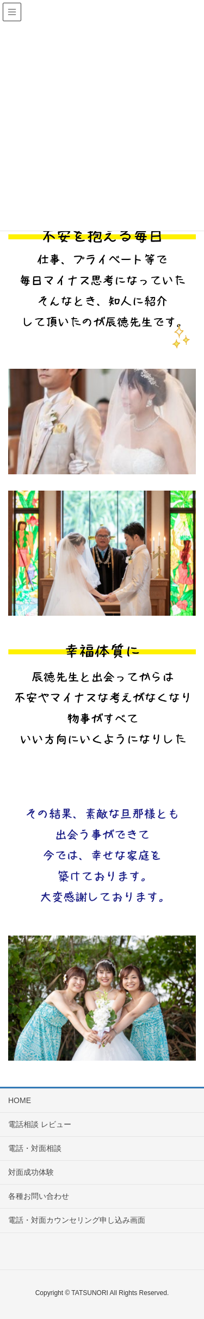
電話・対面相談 (34, 1148)
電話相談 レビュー (39, 1124)
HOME (19, 1100)
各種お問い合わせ (38, 1196)
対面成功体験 (31, 1172)
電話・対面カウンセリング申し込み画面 (76, 1220)
